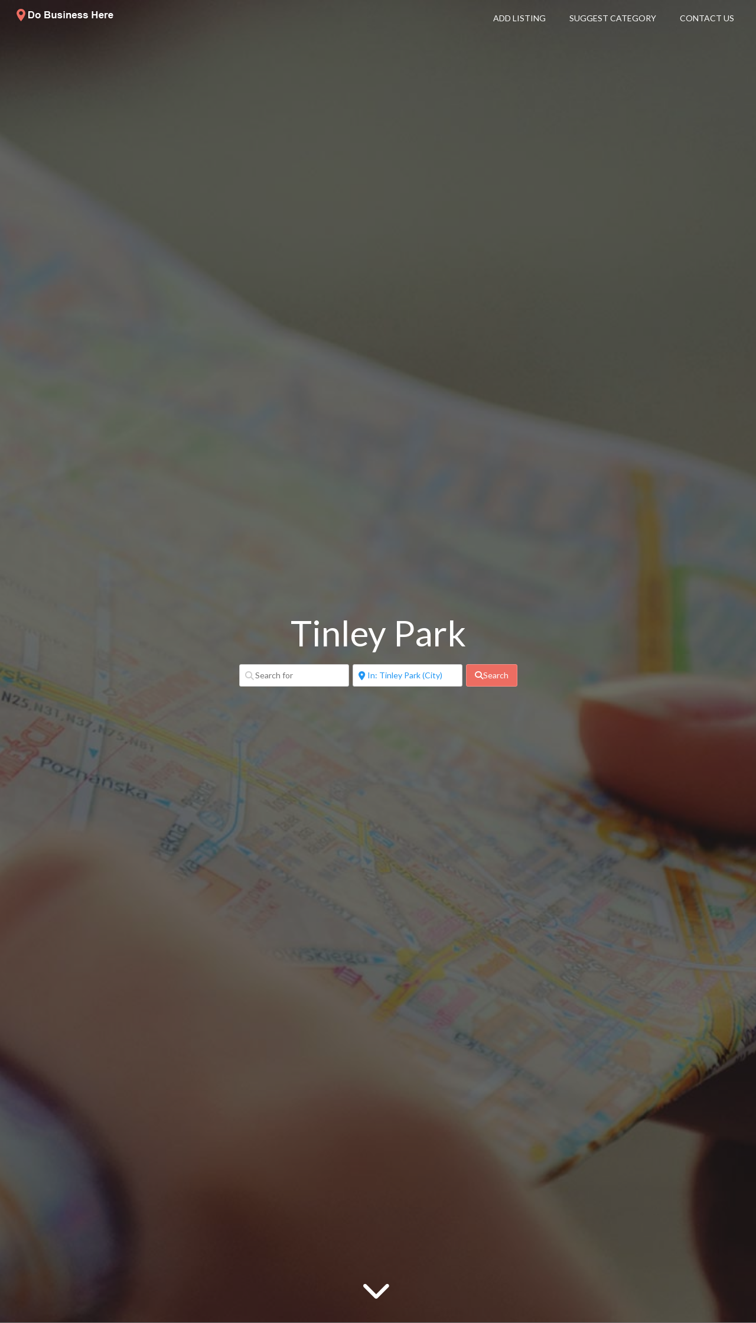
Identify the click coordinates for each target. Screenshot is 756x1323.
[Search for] (294, 675)
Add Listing (519, 18)
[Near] (407, 675)
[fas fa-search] (491, 675)
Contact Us (707, 18)
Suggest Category (612, 18)
